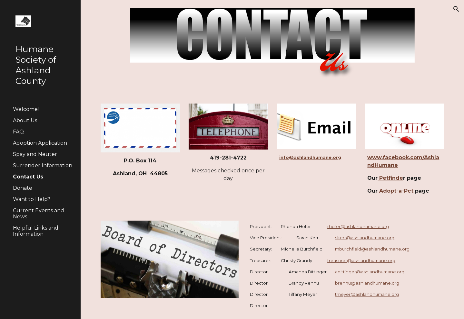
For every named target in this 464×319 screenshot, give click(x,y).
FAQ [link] (18, 132)
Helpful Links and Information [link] (35, 231)
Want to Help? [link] (31, 199)
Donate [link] (22, 188)
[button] (456, 9)
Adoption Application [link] (40, 143)
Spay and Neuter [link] (35, 154)
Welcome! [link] (26, 109)
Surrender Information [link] (42, 165)
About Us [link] (25, 120)
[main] (140, 167)
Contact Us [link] (28, 177)
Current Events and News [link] (38, 213)
